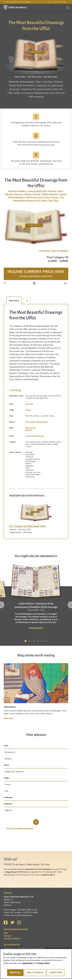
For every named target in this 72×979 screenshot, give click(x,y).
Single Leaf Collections (34, 436)
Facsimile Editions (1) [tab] (28, 300)
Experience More (36, 628)
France (28, 410)
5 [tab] (43, 641)
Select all (15, 972)
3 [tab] (34, 641)
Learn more (55, 972)
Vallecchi (8, 810)
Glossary (7, 936)
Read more (8, 718)
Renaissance (30, 428)
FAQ (5, 933)
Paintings (29, 404)
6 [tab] (47, 641)
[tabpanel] (36, 596)
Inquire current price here (36, 273)
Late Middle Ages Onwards (36, 422)
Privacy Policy (43, 963)
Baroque (28, 430)
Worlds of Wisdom (12, 938)
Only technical (35, 972)
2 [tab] (30, 641)
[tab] (36, 512)
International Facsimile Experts (17, 2)
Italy (6, 791)
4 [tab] (38, 641)
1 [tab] (26, 641)
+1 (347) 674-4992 (57, 2)
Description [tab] (14, 300)
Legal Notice (27, 963)
